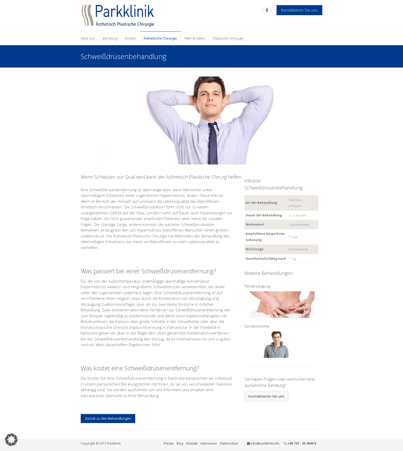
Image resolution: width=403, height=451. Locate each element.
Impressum (208, 443)
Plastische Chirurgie (228, 38)
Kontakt (191, 443)
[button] (11, 439)
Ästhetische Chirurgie (160, 38)
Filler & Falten (195, 38)
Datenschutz (229, 443)
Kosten (130, 38)
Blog (180, 443)
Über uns (88, 38)
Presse (168, 443)
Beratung (110, 38)
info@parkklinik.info (265, 443)
